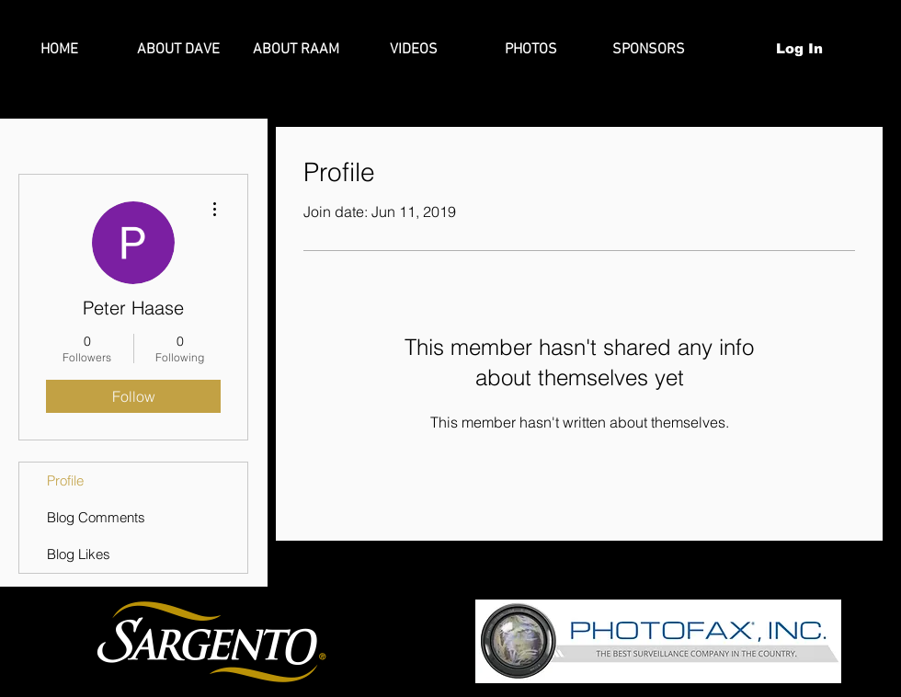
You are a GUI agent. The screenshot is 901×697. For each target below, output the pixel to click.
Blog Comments (96, 517)
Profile (65, 480)
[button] (865, 48)
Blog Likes (78, 554)
